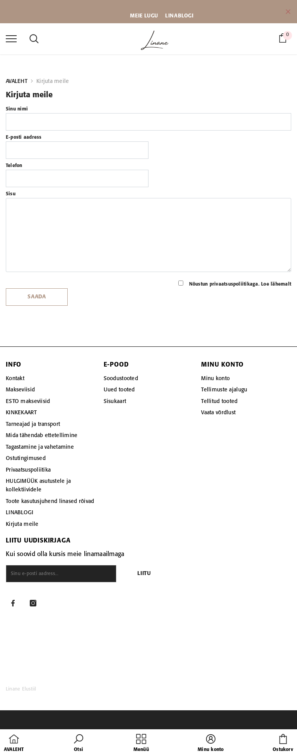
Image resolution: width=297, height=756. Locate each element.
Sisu (10, 193)
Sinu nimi (17, 109)
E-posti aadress (24, 137)
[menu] (11, 38)
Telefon (14, 165)
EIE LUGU (146, 16)
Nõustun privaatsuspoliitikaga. (234, 284)
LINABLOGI (179, 16)
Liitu (144, 574)
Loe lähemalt (276, 284)
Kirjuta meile (52, 81)
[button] (78, 743)
